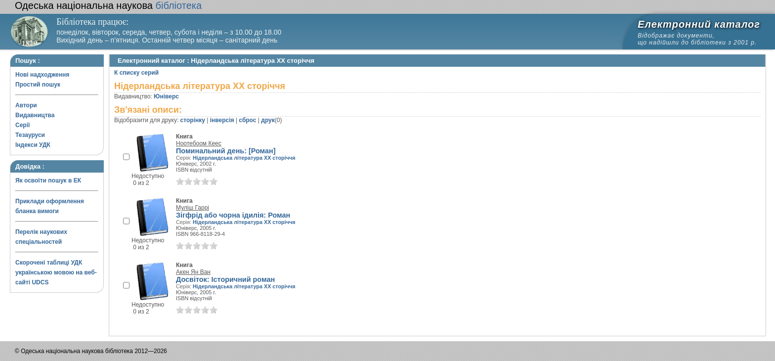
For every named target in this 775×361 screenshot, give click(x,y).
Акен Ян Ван (193, 272)
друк (267, 120)
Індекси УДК (32, 144)
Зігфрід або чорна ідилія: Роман (233, 215)
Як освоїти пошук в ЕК (48, 180)
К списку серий (136, 72)
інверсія (222, 120)
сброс (247, 120)
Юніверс (166, 96)
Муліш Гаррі (192, 207)
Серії (22, 125)
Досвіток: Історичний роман (225, 279)
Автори (26, 105)
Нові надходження (42, 74)
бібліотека (108, 5)
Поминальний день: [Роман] (226, 151)
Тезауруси (30, 135)
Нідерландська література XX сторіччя (244, 158)
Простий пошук (37, 84)
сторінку (192, 120)
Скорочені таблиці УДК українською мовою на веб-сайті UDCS (56, 272)
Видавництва (34, 115)
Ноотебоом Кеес (198, 143)
